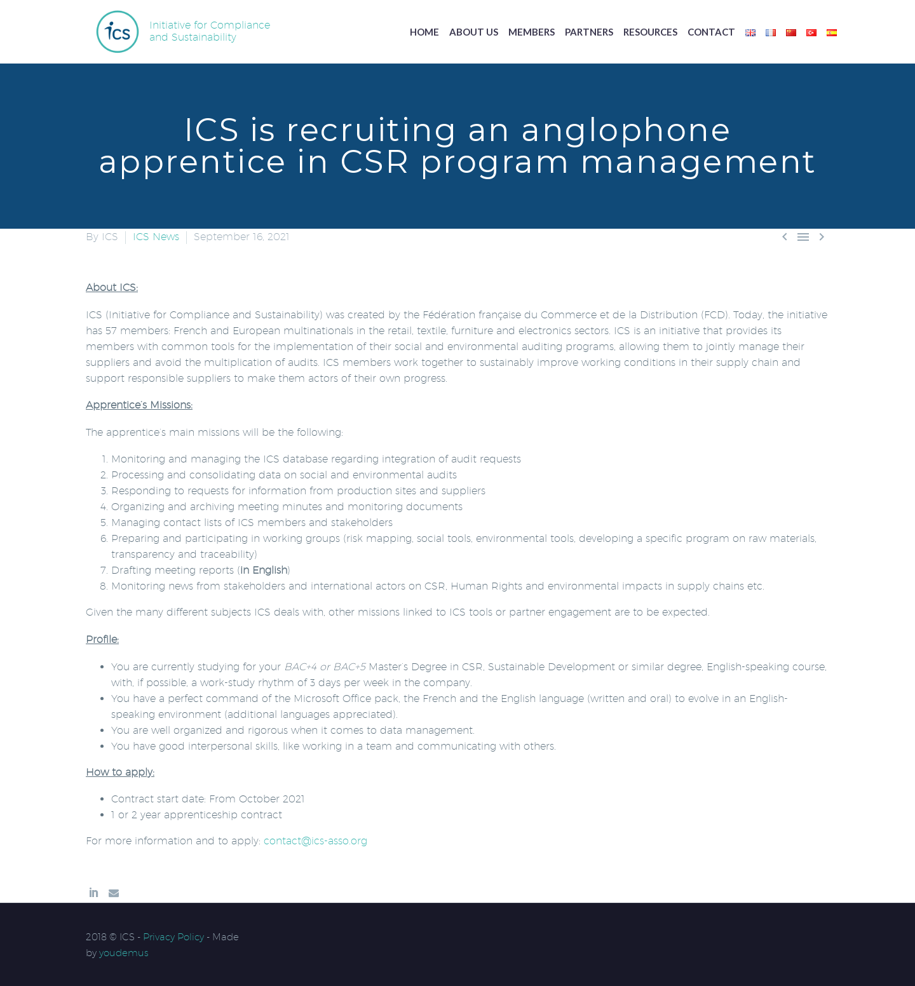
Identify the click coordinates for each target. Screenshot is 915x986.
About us (473, 31)
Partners (589, 31)
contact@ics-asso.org (315, 841)
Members (531, 31)
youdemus (124, 952)
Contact (711, 31)
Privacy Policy (173, 936)
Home (424, 31)
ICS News (156, 237)
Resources (650, 31)
